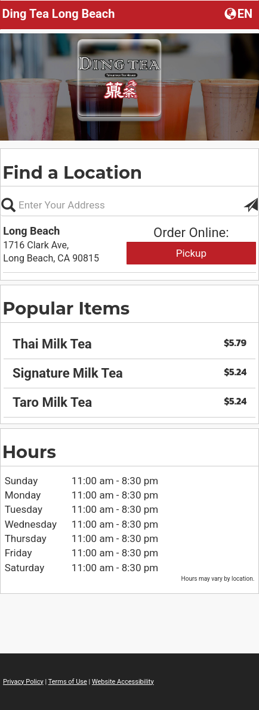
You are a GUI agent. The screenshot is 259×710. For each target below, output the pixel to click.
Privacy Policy (23, 682)
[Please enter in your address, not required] (129, 205)
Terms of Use (67, 682)
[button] (240, 13)
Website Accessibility (123, 682)
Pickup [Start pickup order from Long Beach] (191, 253)
